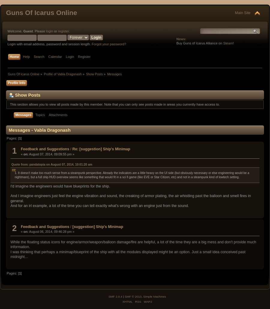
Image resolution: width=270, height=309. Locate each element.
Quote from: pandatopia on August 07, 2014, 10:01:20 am (51, 164)
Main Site (242, 13)
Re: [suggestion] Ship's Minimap (101, 149)
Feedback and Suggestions (45, 149)
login (49, 31)
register (63, 31)
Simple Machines (154, 296)
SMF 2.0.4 (115, 296)
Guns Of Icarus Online (41, 12)
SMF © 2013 (133, 296)
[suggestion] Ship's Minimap (97, 227)
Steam (228, 43)
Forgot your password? (109, 44)
